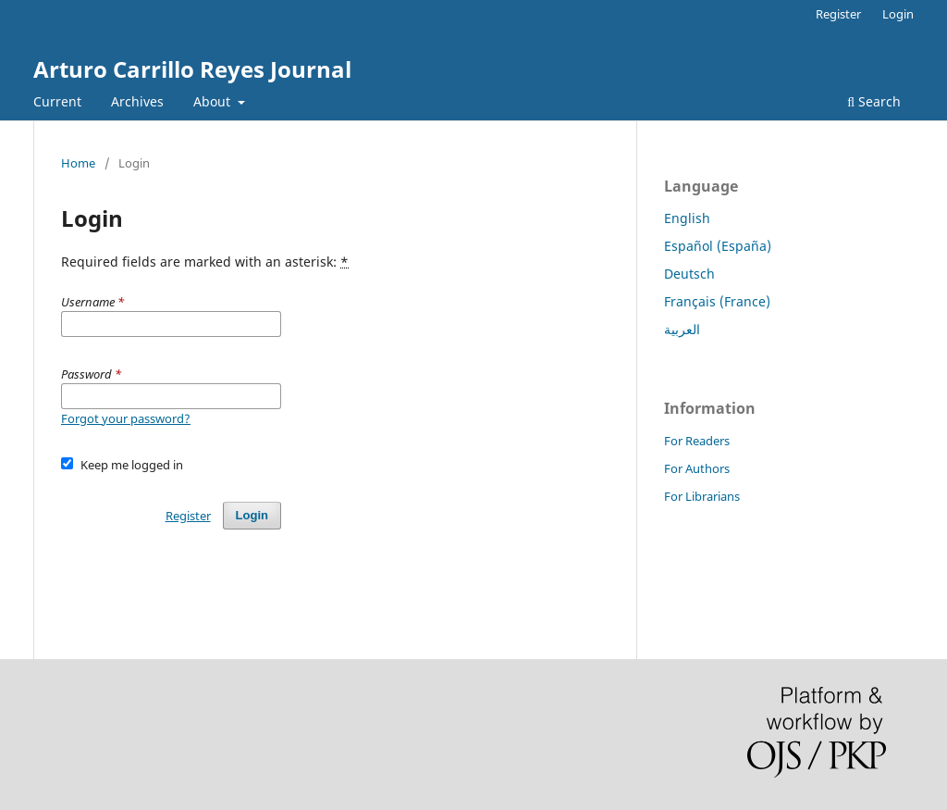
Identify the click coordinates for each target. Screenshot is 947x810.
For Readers (697, 440)
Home (78, 163)
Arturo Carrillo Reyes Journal (192, 69)
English (687, 218)
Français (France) (717, 301)
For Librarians (702, 496)
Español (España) (717, 246)
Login (898, 14)
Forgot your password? (126, 418)
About (213, 101)
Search (874, 101)
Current (57, 101)
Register (838, 14)
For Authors (697, 468)
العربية (682, 329)
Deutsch (689, 273)
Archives (137, 101)
